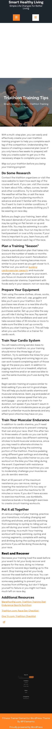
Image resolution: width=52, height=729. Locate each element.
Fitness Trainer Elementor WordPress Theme (26, 718)
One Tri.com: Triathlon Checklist (19, 616)
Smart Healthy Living (26, 2)
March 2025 (26, 687)
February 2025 (26, 688)
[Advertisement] (26, 50)
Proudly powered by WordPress (26, 727)
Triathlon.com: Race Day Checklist (20, 611)
